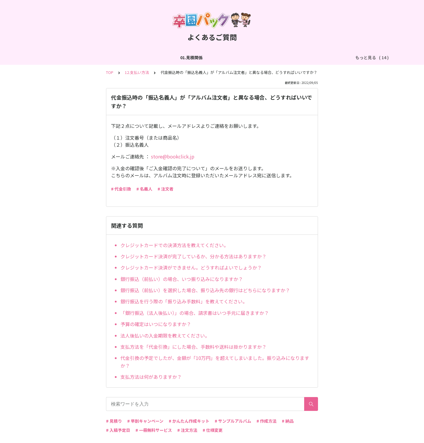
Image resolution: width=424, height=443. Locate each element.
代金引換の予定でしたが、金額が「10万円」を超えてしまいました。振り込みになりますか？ (214, 361)
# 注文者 (165, 189)
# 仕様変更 (213, 430)
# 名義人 (144, 189)
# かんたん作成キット (189, 421)
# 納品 (288, 421)
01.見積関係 (52, 57)
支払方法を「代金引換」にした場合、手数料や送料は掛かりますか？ (193, 346)
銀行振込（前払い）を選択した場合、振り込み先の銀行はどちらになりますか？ (205, 290)
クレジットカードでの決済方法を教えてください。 (174, 245)
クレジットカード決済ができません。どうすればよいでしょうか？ (191, 267)
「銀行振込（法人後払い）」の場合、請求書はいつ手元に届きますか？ (194, 312)
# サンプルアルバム (233, 421)
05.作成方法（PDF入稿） (269, 57)
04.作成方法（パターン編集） (210, 57)
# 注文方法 (187, 430)
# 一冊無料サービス (153, 430)
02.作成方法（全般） (91, 57)
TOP (109, 72)
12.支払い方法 (137, 72)
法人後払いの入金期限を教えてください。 (165, 335)
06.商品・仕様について (322, 57)
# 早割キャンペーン (145, 421)
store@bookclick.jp (172, 156)
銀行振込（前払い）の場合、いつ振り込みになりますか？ (181, 278)
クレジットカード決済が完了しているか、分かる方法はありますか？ (193, 256)
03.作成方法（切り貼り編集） (146, 57)
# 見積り (114, 421)
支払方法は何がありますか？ (151, 376)
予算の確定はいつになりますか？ (155, 324)
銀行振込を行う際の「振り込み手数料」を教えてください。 (183, 301)
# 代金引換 (121, 189)
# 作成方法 (266, 421)
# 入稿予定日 (118, 430)
